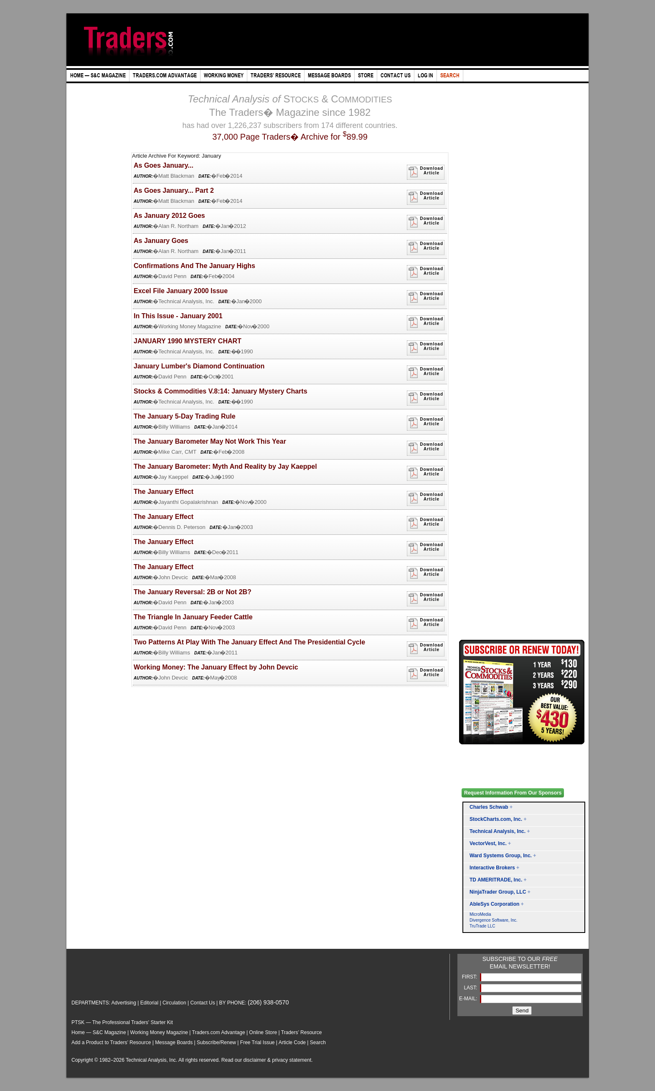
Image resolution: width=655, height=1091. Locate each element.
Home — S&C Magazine (98, 1032)
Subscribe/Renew (216, 1042)
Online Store (263, 1032)
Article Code (292, 1042)
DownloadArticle (425, 172)
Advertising (124, 1003)
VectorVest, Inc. (488, 843)
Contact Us (202, 1003)
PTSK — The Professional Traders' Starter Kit (122, 1022)
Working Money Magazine (159, 1032)
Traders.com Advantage (219, 1032)
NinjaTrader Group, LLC (498, 892)
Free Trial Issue (257, 1042)
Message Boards (174, 1042)
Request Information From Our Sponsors (512, 793)
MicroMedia (480, 914)
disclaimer (255, 1060)
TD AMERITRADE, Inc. (496, 880)
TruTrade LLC (482, 926)
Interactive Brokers (492, 868)
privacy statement (291, 1060)
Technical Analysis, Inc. (498, 831)
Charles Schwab (489, 807)
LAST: (471, 988)
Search (318, 1042)
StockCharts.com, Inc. (496, 819)
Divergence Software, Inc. (494, 920)
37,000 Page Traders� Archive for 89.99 (290, 136)
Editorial (149, 1003)
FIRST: (470, 977)
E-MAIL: (469, 999)
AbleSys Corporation (494, 904)
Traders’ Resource (301, 1032)
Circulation (174, 1003)
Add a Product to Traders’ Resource (111, 1042)
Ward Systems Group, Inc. (501, 855)
